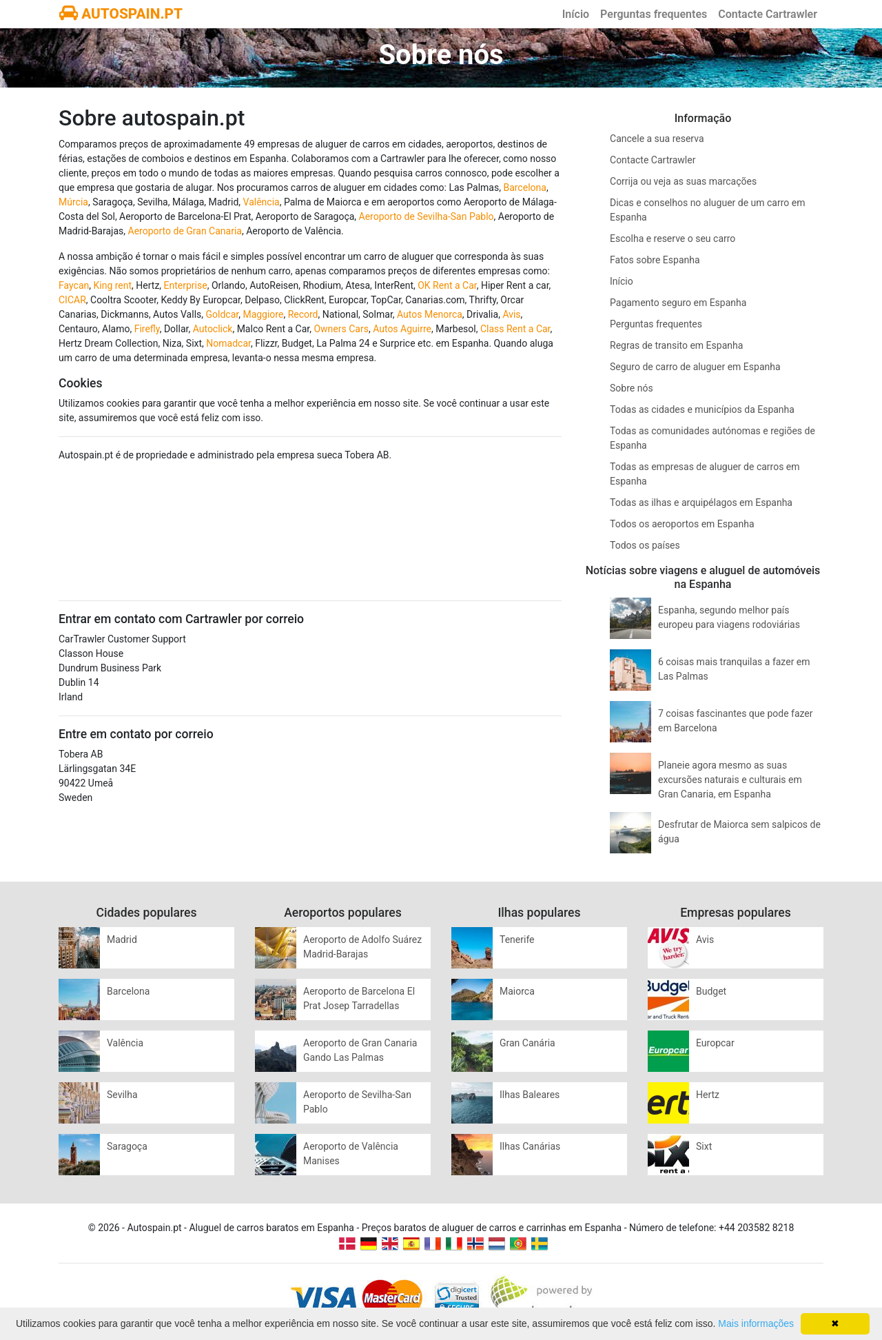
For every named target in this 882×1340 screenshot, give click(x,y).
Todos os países (645, 545)
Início (575, 14)
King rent (112, 285)
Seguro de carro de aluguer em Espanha (695, 366)
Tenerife (517, 939)
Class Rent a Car (515, 328)
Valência (261, 201)
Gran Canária (527, 1042)
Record (303, 314)
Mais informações (756, 1323)
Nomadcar (228, 343)
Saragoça (127, 1146)
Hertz (707, 1094)
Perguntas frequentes (653, 14)
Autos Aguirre (402, 328)
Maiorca (517, 991)
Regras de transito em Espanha (676, 345)
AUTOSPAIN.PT (121, 14)
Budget (711, 991)
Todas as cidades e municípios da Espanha (702, 409)
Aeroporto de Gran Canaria (185, 230)
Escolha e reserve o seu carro (672, 238)
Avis (511, 314)
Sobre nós (631, 388)
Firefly (147, 328)
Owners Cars (341, 328)
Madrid (122, 939)
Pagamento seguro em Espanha (678, 302)
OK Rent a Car (447, 285)
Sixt (704, 1146)
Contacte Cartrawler (767, 14)
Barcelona (524, 187)
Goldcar (222, 314)
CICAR (72, 299)
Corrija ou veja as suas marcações (683, 181)
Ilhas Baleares (530, 1094)
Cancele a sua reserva (657, 138)
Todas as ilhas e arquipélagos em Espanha (701, 502)
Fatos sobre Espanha (655, 259)
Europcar (715, 1042)
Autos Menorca (429, 314)
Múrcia (73, 201)
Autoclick (213, 328)
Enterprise (185, 285)
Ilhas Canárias (530, 1146)
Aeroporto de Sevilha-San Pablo (426, 216)
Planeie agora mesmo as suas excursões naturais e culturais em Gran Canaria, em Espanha (730, 780)
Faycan (74, 285)
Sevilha (122, 1094)
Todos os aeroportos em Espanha (682, 523)
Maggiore (263, 314)
